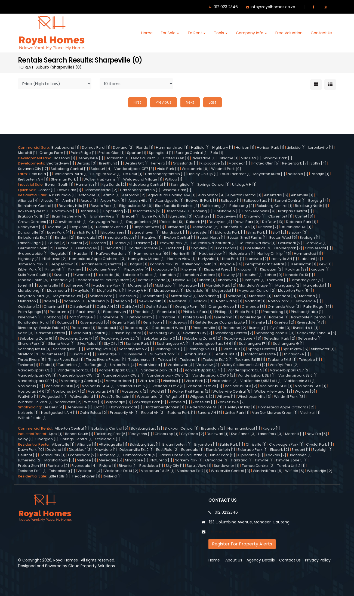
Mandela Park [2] (221, 285)
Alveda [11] (50, 200)
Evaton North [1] (211, 237)
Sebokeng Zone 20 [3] (121, 338)
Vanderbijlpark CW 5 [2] (168, 375)
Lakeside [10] (109, 274)
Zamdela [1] (179, 402)
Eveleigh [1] (310, 237)
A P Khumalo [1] (62, 195)
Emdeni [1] (301, 449)
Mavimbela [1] (59, 290)
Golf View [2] (202, 248)
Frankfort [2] (145, 243)
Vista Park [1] (168, 168)
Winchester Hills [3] (255, 396)
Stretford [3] (29, 354)
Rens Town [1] (155, 322)
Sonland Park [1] (140, 343)
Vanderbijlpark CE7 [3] (134, 168)
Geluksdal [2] (290, 243)
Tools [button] (219, 33)
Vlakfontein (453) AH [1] (261, 380)
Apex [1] (55, 433)
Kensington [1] (303, 264)
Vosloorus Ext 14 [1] (98, 386)
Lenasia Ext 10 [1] (299, 274)
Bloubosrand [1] (65, 147)
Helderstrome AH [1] (205, 407)
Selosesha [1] (310, 338)
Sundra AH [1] (82, 354)
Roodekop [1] (151, 465)
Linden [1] (207, 280)
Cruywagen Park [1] (106, 221)
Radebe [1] (279, 317)
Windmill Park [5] (268, 470)
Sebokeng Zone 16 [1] (38, 338)
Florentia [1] (101, 243)
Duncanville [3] (31, 232)
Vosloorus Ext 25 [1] (158, 470)
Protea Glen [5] (266, 163)
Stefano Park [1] (181, 412)
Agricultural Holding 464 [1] (172, 195)
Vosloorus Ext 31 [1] (276, 386)
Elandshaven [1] (146, 232)
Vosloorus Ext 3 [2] (241, 386)
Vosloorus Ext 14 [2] (121, 470)
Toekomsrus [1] (142, 359)
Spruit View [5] (296, 349)
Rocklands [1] (84, 327)
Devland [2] (123, 147)
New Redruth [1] (153, 301)
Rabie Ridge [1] (253, 317)
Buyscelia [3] (181, 216)
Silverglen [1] (46, 439)
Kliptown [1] (248, 269)
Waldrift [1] (159, 391)
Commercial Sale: (34, 147)
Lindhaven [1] (229, 280)
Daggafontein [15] (142, 221)
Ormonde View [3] (284, 306)
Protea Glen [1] (111, 152)
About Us (233, 560)
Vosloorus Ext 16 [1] (133, 386)
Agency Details (261, 560)
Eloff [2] (279, 232)
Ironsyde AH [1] (284, 258)
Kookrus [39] (296, 269)
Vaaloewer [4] (181, 364)
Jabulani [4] (310, 258)
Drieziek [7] (268, 226)
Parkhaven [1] (88, 311)
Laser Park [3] (270, 433)
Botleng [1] (202, 211)
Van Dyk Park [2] (284, 364)
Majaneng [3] (140, 285)
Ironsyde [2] (257, 258)
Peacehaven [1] (86, 476)
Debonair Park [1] (301, 221)
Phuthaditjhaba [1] (307, 311)
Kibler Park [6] (30, 269)
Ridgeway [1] (181, 322)
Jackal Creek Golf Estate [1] (183, 455)
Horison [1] (245, 147)
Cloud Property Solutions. (92, 566)
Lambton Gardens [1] (201, 274)
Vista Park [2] (197, 380)
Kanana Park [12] (165, 264)
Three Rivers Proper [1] (106, 359)
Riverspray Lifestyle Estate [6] (43, 327)
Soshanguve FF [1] (254, 343)
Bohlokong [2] (214, 205)
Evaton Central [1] (179, 237)
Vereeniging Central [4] (82, 380)
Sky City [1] (175, 465)
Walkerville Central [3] (230, 470)
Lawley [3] (232, 274)
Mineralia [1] (130, 296)
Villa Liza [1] (251, 158)
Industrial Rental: (33, 433)
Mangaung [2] (288, 285)
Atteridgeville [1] (169, 200)
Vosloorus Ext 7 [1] (192, 470)
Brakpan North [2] (34, 216)
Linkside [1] (296, 147)
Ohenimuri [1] (55, 306)
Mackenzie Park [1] (109, 285)
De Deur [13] (273, 221)
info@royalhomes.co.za (273, 7)
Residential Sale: (33, 195)
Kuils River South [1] (34, 274)
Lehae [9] (273, 274)
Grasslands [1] (185, 163)
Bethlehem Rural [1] (71, 173)
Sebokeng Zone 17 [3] (79, 338)
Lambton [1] (170, 274)
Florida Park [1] (53, 455)
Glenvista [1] (115, 248)
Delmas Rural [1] (96, 147)
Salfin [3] (26, 333)
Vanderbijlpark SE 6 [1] (298, 375)
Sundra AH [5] (210, 412)
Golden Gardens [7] (146, 248)
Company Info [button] (249, 33)
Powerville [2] (112, 317)
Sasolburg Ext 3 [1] (165, 333)
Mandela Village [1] (256, 285)
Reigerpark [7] (295, 163)
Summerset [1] (55, 354)
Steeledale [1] (107, 439)
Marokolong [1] (31, 290)
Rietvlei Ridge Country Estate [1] (222, 322)
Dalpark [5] (196, 221)
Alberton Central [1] (244, 195)
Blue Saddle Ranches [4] (177, 205)
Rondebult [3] (110, 327)
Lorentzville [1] (320, 147)
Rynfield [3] (280, 327)
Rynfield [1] (112, 476)
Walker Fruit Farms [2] (191, 391)
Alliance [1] (86, 444)
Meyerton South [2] (70, 296)
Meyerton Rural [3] (34, 296)
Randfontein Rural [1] (36, 322)
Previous (163, 102)
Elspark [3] (298, 232)
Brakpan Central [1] (295, 211)
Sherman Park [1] (66, 179)
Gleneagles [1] (89, 248)
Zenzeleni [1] (204, 402)
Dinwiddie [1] (178, 226)
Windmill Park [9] (226, 168)
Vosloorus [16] (30, 386)
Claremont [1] (280, 216)
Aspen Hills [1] (140, 200)
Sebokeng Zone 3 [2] (162, 338)
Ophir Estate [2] (93, 412)
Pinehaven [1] (30, 317)
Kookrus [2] (276, 455)
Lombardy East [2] (307, 280)
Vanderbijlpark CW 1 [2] (80, 375)
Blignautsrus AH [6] (136, 205)
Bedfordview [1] (60, 163)
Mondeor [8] (285, 296)
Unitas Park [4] (123, 364)
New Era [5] (317, 433)
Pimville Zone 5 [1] (292, 460)
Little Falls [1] (59, 476)
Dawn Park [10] (31, 449)
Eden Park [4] (59, 232)
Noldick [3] (204, 301)
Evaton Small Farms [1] (247, 237)
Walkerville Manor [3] (273, 391)
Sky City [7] (113, 343)
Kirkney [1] (77, 269)
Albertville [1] (302, 195)
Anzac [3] (89, 200)
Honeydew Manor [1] (146, 258)
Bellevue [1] (231, 200)
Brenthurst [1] (110, 163)
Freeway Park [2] (174, 243)
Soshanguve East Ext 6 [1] (214, 343)
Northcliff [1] (255, 301)
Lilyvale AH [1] (184, 280)
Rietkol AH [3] (153, 412)
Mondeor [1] (239, 163)
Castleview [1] (229, 216)
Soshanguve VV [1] (135, 349)
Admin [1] (111, 195)
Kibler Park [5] (222, 455)
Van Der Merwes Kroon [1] (275, 412)
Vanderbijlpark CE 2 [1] (119, 370)
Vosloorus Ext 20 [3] (204, 386)
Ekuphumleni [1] (115, 232)
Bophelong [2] (116, 211)
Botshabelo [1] (227, 211)
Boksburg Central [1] (275, 205)
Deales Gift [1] (137, 163)
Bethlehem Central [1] (37, 205)
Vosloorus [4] (90, 470)
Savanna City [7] (197, 333)
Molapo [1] (237, 296)
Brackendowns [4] (259, 211)
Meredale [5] (110, 460)
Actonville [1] (89, 195)
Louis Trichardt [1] (235, 173)
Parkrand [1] (242, 460)
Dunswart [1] (218, 433)
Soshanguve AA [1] (173, 343)
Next (190, 102)
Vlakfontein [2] (225, 380)
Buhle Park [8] (154, 216)
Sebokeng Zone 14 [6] (316, 333)
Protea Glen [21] (197, 317)
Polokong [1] (55, 317)
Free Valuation (289, 33)
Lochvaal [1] (277, 280)
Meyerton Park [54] (295, 290)
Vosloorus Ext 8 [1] (103, 391)
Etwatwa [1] (151, 237)
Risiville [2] (262, 322)
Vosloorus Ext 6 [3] (34, 391)
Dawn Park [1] (69, 190)
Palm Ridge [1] (83, 152)
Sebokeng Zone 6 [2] (202, 338)
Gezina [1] (65, 248)
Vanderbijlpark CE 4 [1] (205, 370)
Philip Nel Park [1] (198, 311)
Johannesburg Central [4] (104, 264)
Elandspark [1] (174, 232)
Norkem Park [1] (189, 460)
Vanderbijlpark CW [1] (37, 375)
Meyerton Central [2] (257, 290)
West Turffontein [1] (117, 396)
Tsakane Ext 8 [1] (282, 359)
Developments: (32, 163)
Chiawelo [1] (255, 216)
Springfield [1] (161, 152)
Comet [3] (304, 216)
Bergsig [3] (87, 163)
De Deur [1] (133, 173)
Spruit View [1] (199, 465)
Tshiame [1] (228, 158)
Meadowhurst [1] (169, 290)
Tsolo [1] (48, 364)
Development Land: (36, 158)
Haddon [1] (84, 253)
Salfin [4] (318, 163)
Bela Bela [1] (40, 173)
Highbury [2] (29, 258)
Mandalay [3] (191, 285)
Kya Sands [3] (243, 433)
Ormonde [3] (253, 306)
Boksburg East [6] (111, 433)
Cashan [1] (204, 216)
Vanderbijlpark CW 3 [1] (124, 375)
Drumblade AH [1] (296, 226)
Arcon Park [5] (113, 200)
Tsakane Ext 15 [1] (250, 359)
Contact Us (321, 33)
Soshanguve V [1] (101, 349)
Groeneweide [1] (33, 253)
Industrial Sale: (31, 184)
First (137, 102)
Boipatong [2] (241, 205)
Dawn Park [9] (247, 221)
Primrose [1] (170, 317)
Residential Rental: (35, 444)
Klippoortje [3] (250, 455)
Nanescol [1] (75, 301)
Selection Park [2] (279, 338)
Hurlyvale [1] (209, 258)
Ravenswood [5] (94, 322)
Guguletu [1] (61, 253)
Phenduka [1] (168, 311)
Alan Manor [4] (211, 195)
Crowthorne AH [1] (71, 221)
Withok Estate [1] (32, 417)
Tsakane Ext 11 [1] (32, 470)
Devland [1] (56, 449)
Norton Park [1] (281, 301)
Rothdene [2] (235, 327)
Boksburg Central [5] (109, 428)
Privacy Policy (318, 560)
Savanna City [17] (33, 168)
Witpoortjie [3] (118, 402)
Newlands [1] (180, 301)
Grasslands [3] (229, 248)
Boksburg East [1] (145, 444)
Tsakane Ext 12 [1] (218, 359)
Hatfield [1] (200, 147)
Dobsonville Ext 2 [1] (238, 226)
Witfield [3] (93, 402)
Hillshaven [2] (54, 258)
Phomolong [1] (275, 311)
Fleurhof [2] (78, 243)
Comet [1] (46, 190)
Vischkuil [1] (173, 380)
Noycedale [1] (308, 301)
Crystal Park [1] (319, 444)
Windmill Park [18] (289, 396)
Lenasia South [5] (33, 280)
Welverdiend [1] (84, 396)
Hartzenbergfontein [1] (165, 173)
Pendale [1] (145, 311)
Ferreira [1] (160, 163)
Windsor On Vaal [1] (35, 402)
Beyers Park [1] (104, 205)
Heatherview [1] (213, 253)
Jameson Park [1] (33, 264)
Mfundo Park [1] (103, 296)
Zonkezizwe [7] (231, 402)
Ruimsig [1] (258, 327)
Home (147, 33)
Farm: (23, 173)
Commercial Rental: (36, 428)
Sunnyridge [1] (109, 354)
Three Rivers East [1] (66, 359)
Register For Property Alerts (242, 544)
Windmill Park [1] (277, 158)
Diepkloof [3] (82, 226)
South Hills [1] (234, 349)
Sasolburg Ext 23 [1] (129, 333)
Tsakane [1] (190, 359)
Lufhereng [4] (78, 285)
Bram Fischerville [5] (70, 216)
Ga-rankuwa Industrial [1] (213, 243)
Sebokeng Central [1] (69, 168)
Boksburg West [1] (34, 211)
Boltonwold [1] (64, 211)
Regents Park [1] (126, 322)
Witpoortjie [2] (320, 470)
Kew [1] (325, 264)
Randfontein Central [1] (311, 317)
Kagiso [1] (138, 264)
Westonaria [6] (195, 168)
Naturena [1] (161, 460)
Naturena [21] (100, 301)
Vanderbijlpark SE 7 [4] (38, 380)
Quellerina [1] (226, 317)
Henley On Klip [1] (202, 173)
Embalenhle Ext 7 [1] (35, 237)
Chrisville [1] (256, 444)
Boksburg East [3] (146, 428)
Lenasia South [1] (146, 158)
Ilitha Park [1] (233, 258)
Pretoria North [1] (142, 317)
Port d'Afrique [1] (83, 317)
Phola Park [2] (247, 311)
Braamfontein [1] (177, 444)
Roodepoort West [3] (171, 327)
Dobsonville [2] (205, 226)
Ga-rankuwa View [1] (257, 243)
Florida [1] (144, 147)
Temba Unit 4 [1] (197, 354)
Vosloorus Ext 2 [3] (168, 386)
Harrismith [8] (185, 253)
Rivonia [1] (128, 465)
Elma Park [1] (259, 232)
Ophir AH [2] (132, 306)
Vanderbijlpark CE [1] (36, 370)
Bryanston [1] (205, 444)
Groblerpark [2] (288, 248)
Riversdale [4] (84, 465)
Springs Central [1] (192, 152)
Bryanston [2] (213, 428)
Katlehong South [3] (200, 264)
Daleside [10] (172, 221)
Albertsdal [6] (276, 195)
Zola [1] (216, 152)
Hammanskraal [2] (101, 190)
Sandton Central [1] (53, 333)
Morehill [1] (27, 152)
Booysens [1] (141, 433)
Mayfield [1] (85, 290)
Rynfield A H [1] (306, 327)
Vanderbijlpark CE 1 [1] (76, 370)
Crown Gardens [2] (35, 221)
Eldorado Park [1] (230, 232)
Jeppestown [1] (65, 264)
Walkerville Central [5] (232, 391)
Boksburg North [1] (311, 205)
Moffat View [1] (184, 296)
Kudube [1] (320, 269)
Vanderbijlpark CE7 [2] (290, 370)
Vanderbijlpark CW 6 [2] (213, 375)
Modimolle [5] (155, 296)
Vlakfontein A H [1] (300, 380)
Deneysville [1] (90, 158)
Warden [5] (305, 391)
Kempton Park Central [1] (267, 264)
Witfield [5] (294, 470)
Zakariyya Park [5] (150, 402)
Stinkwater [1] (323, 349)
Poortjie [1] (320, 173)
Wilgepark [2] (202, 396)
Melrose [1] (86, 460)
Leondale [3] (62, 280)
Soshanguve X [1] (170, 349)
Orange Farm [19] (190, 306)
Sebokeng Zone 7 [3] (242, 338)
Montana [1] (309, 296)
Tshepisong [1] (62, 470)
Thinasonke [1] (296, 354)
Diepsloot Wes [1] (149, 226)
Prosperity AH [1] (124, 412)
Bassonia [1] (64, 158)
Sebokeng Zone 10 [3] (275, 333)
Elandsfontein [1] (220, 449)
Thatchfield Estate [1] (263, 354)
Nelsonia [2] (125, 301)
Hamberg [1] (109, 455)
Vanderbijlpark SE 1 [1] (257, 375)
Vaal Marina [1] (152, 364)
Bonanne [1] (90, 211)
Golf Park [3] (177, 248)
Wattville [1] (28, 396)
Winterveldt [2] (68, 402)
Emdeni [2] (65, 237)
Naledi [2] (52, 301)
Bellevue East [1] (258, 200)
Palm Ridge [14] (317, 306)
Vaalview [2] (207, 364)
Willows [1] (226, 396)
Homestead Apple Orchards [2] (286, 407)
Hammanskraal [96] (152, 253)
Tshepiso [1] (309, 359)
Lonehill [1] (27, 285)
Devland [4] (57, 226)
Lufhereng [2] (30, 460)
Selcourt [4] (101, 168)
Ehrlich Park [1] (86, 232)
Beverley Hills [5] (73, 205)
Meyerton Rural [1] (269, 173)
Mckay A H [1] (140, 290)
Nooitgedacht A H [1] (59, 412)
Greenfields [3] (258, 248)
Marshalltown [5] (59, 460)
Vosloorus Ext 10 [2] (62, 386)
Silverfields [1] (89, 343)
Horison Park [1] (270, 147)
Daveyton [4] (220, 221)
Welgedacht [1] (54, 396)
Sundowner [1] (226, 465)
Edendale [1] (192, 449)
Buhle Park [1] (231, 444)
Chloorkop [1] (166, 433)
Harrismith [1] (117, 158)
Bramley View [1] (105, 216)
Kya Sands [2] (113, 184)
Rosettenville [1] (206, 327)
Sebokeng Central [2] (234, 333)
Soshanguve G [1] (288, 343)
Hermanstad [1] (307, 253)
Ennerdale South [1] (122, 237)
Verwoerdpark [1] (121, 380)
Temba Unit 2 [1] (291, 465)
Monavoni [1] (260, 296)
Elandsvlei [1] (201, 232)
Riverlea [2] (284, 322)
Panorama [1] (62, 311)
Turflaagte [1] (96, 364)
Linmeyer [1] (254, 280)
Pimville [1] (264, 460)
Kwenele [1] (85, 274)
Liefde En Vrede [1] (154, 280)
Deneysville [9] (31, 226)
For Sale (168, 33)
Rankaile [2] (58, 465)
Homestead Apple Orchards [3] (97, 258)
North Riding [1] (229, 301)
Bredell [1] (131, 216)
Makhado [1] (166, 285)
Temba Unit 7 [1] (228, 354)
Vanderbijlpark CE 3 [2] (161, 370)
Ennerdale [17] (89, 237)
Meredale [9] (198, 290)
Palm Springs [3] (32, 311)
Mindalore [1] (136, 460)
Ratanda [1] (67, 322)
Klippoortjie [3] (166, 269)
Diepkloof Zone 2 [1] (113, 226)
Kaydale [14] (231, 264)
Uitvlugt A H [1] (244, 184)
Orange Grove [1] (223, 306)
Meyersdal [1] (224, 290)
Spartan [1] (136, 152)
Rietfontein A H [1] (33, 179)
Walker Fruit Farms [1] (102, 179)
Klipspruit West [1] (219, 269)
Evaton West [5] (283, 237)
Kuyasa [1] (63, 274)
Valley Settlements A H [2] (244, 364)
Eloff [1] (100, 407)
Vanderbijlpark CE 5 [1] (247, 370)
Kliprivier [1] (191, 269)
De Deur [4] (54, 407)
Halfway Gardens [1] (114, 253)
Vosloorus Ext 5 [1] (311, 386)
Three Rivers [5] (32, 359)
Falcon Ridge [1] (32, 243)
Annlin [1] (70, 200)
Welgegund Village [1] (142, 179)
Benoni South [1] (59, 184)
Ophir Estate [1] (159, 306)
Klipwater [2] (271, 269)
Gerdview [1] (315, 243)
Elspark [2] (279, 449)
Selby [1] (25, 439)
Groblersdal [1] (318, 248)
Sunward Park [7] (165, 354)
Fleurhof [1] (27, 455)
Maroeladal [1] (316, 285)
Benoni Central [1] (290, 200)
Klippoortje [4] (137, 269)
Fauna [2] (57, 243)
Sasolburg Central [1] (91, 333)
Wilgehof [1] (176, 396)
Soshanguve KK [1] (34, 349)
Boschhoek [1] (178, 211)
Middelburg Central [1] (148, 184)
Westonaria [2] (150, 396)
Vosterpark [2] (135, 391)
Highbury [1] (222, 147)
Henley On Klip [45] (274, 253)
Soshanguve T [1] (68, 349)
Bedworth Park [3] (202, 200)
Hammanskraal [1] (172, 147)
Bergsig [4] (318, 200)
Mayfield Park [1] (111, 290)
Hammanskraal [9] (140, 455)
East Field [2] (167, 449)
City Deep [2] (192, 433)
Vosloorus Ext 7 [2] (69, 391)
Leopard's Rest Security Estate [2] (106, 280)
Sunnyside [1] (136, 354)
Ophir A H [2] (108, 306)
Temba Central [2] (258, 465)
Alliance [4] (28, 200)
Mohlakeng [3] (212, 296)
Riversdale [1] (204, 158)
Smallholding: (31, 407)
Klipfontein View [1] (105, 269)
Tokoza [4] (168, 359)
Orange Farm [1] (53, 152)
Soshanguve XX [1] (203, 349)
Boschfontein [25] (147, 211)
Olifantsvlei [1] (82, 306)
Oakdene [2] (29, 306)
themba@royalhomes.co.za (235, 532)
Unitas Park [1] (237, 412)
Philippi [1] (224, 311)
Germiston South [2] (36, 248)
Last (212, 102)
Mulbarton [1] (29, 301)
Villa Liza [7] (150, 380)
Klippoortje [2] (213, 163)
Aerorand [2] (134, 195)
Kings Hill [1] (55, 269)
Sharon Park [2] (32, 343)
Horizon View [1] (181, 258)
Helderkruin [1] (242, 253)
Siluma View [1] (61, 343)
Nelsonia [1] (298, 173)
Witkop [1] (173, 179)
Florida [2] (123, 243)
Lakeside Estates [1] (140, 274)
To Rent (194, 33)
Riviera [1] (107, 465)
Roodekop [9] (137, 327)
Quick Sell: (28, 190)
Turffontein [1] (70, 364)
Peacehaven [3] (117, 311)
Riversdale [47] (310, 322)
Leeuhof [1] (253, 274)
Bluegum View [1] (105, 173)
